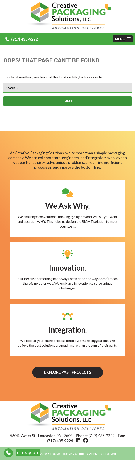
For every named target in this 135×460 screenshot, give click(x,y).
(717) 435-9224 (60, 440)
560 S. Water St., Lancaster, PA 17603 (41, 435)
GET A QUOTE (28, 453)
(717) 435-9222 (21, 39)
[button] (123, 38)
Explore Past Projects (67, 372)
